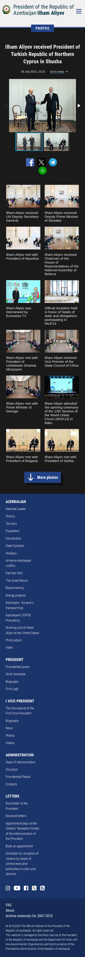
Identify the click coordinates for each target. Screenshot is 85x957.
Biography (12, 682)
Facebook (26, 888)
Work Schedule (15, 674)
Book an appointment (19, 846)
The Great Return (17, 581)
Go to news (57, 71)
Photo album (14, 640)
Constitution (13, 538)
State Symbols (15, 546)
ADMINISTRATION (20, 755)
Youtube (17, 888)
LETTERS (12, 796)
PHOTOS (42, 28)
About (10, 910)
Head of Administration (20, 762)
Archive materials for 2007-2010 (29, 916)
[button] (78, 105)
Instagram (8, 888)
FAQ (9, 905)
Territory (11, 524)
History (10, 516)
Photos (10, 736)
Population (12, 531)
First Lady (12, 689)
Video (9, 647)
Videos (10, 743)
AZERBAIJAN (16, 501)
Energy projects (16, 595)
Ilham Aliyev (50, 13)
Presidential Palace (18, 777)
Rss (42, 888)
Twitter (34, 888)
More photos (47, 477)
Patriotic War (14, 573)
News (9, 728)
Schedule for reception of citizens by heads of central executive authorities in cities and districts (22, 863)
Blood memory (15, 588)
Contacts (11, 784)
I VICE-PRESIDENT (20, 701)
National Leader (16, 509)
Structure (12, 769)
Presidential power (18, 667)
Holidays (11, 553)
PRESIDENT (14, 659)
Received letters (16, 816)
